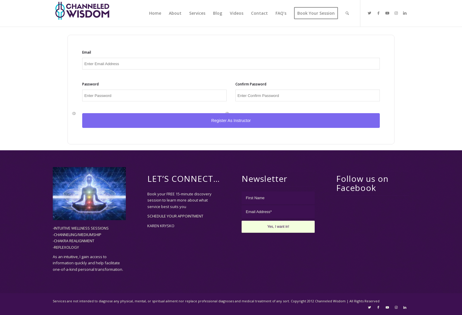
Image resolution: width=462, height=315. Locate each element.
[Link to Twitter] (369, 13)
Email (86, 52)
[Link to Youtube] (387, 13)
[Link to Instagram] (396, 13)
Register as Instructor (231, 120)
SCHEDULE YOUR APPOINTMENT (175, 216)
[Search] (347, 13)
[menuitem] (155, 13)
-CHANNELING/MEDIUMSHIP (77, 234)
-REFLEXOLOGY (66, 247)
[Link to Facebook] (378, 13)
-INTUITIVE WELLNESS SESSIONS (81, 228)
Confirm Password (250, 84)
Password (90, 84)
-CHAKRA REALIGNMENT (73, 241)
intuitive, (72, 257)
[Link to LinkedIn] (404, 13)
